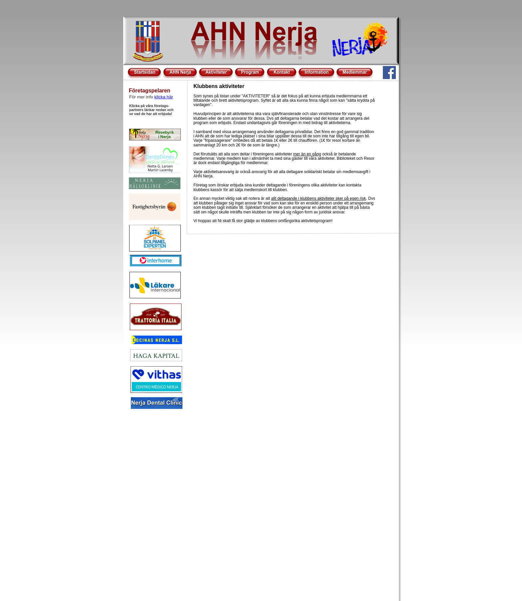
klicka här (163, 96)
